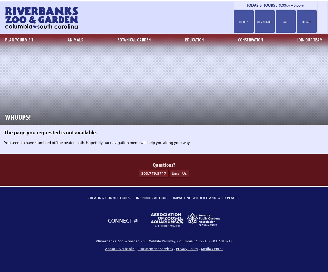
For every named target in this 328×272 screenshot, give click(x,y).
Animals (75, 40)
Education (194, 40)
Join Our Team (310, 40)
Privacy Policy (187, 248)
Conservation (250, 40)
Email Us (179, 173)
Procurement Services (155, 248)
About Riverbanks (120, 248)
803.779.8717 (153, 173)
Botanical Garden (134, 40)
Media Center (212, 248)
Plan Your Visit (19, 40)
